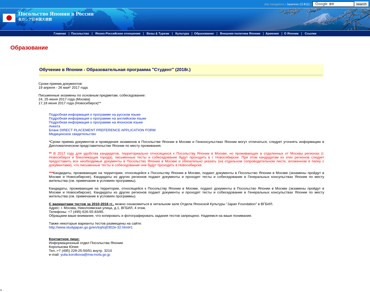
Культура (182, 33)
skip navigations (274, 4)
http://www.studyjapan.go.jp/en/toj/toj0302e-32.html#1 (91, 227)
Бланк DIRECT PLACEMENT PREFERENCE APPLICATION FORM (102, 130)
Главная (60, 33)
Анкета (54, 126)
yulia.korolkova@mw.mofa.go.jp (85, 254)
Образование (204, 33)
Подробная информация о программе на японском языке (96, 122)
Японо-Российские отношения (117, 33)
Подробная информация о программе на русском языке (94, 114)
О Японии (291, 33)
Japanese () (298, 4)
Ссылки (311, 33)
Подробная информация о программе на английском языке (97, 118)
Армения (272, 33)
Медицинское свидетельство (72, 134)
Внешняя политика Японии (240, 33)
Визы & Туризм (158, 33)
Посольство (80, 33)
